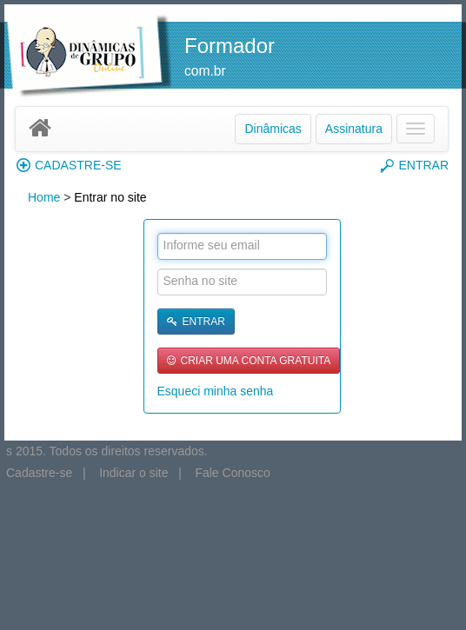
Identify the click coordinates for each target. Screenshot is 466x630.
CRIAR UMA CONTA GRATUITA (249, 361)
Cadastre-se (39, 473)
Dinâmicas (272, 129)
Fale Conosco (232, 473)
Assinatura (354, 129)
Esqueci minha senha (215, 391)
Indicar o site (133, 473)
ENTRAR (414, 165)
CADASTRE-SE (69, 165)
